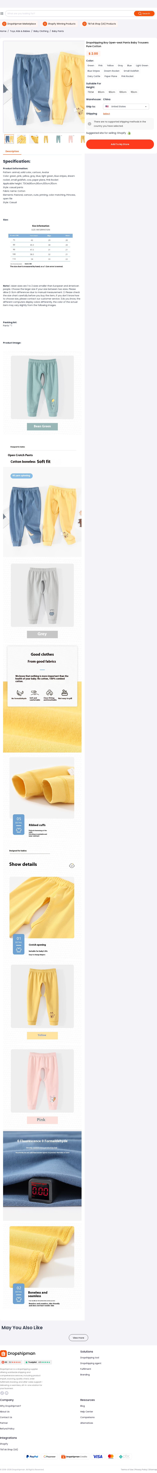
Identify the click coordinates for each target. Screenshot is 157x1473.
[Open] (146, 106)
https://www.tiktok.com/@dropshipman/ (2, 1393)
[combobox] (121, 106)
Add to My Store (120, 144)
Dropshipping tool (89, 1357)
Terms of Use (127, 1469)
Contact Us (6, 1417)
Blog (82, 1405)
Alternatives (86, 1423)
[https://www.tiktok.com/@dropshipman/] (2, 1393)
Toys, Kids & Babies (20, 31)
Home (3, 31)
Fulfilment (85, 1369)
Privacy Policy (141, 1469)
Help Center (86, 1411)
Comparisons (87, 1417)
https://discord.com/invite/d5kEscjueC (6, 1393)
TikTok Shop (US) (9, 1449)
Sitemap (153, 1469)
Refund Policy (7, 1428)
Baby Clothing (41, 31)
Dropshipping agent (90, 1363)
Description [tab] (12, 151)
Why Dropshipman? (10, 1405)
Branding (85, 1374)
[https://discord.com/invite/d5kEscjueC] (6, 1393)
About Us (5, 1411)
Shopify (4, 1443)
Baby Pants (58, 31)
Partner (4, 1423)
